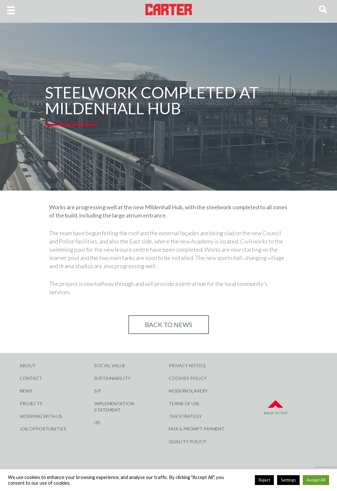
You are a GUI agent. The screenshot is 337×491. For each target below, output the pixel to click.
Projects (31, 403)
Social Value (110, 365)
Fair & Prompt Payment (196, 428)
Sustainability (112, 378)
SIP (97, 390)
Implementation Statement (114, 406)
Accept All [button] (316, 479)
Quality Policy (187, 441)
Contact (31, 378)
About (28, 365)
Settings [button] (288, 479)
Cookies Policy (188, 378)
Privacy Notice (187, 365)
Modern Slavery (188, 390)
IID (97, 422)
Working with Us (41, 416)
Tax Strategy (185, 416)
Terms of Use (184, 403)
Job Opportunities (43, 428)
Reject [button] (264, 479)
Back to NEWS (168, 324)
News (26, 390)
